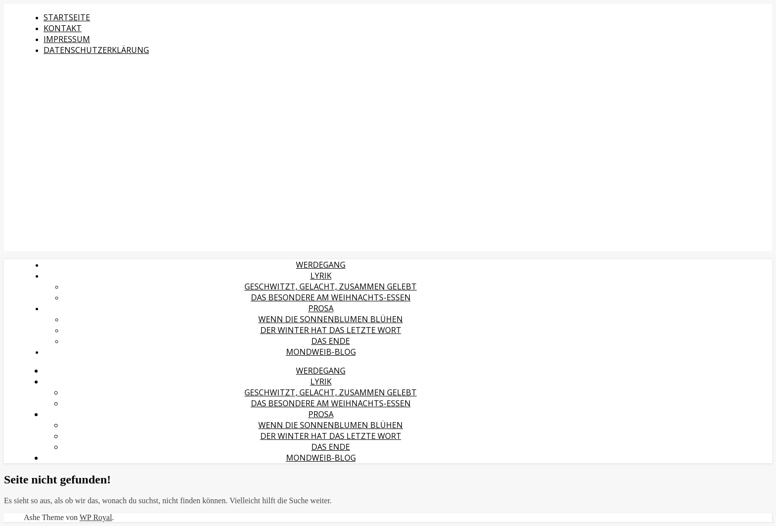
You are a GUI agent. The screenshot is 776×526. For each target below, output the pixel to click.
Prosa (321, 308)
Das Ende (330, 340)
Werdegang (320, 264)
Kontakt (63, 28)
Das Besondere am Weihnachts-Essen (331, 297)
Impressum (67, 39)
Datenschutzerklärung (96, 50)
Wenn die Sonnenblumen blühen (330, 319)
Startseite (67, 17)
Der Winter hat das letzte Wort (330, 330)
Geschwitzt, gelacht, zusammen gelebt (330, 286)
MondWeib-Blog (321, 351)
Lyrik (321, 275)
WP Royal (96, 517)
